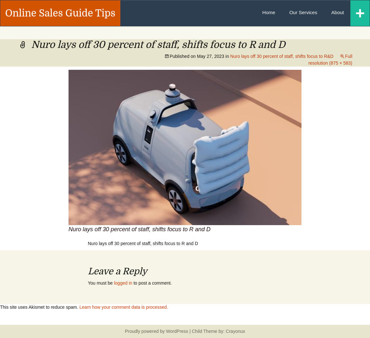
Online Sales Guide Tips (60, 13)
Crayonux (235, 331)
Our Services (303, 12)
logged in (123, 283)
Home (268, 12)
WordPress (177, 331)
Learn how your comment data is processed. (123, 307)
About (337, 12)
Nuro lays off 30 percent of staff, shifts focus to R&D (282, 56)
